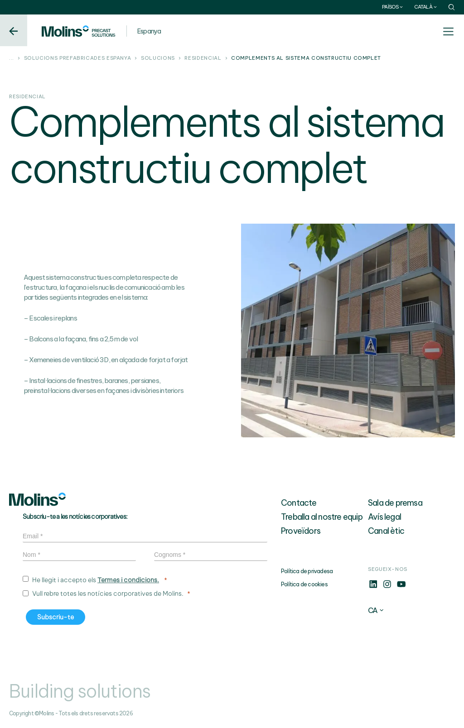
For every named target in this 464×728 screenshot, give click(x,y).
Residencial (202, 58)
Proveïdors (300, 531)
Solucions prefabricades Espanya (77, 58)
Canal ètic (386, 531)
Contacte (299, 503)
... (11, 58)
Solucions (158, 58)
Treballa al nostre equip (321, 517)
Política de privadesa (307, 571)
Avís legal (384, 517)
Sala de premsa (395, 503)
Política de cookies (304, 584)
